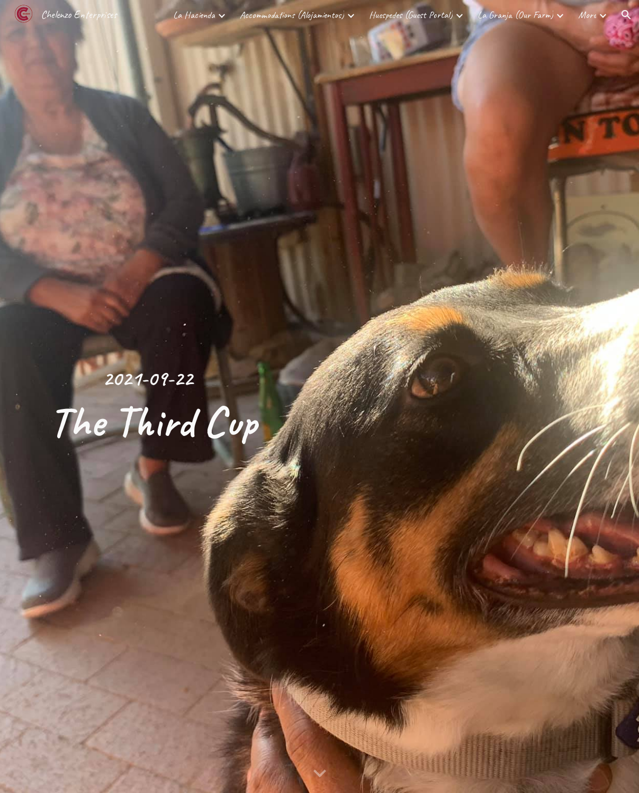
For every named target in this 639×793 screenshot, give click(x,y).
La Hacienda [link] (194, 14)
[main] (148, 397)
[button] (626, 15)
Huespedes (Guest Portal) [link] (411, 14)
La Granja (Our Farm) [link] (515, 14)
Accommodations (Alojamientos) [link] (292, 14)
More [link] (587, 14)
